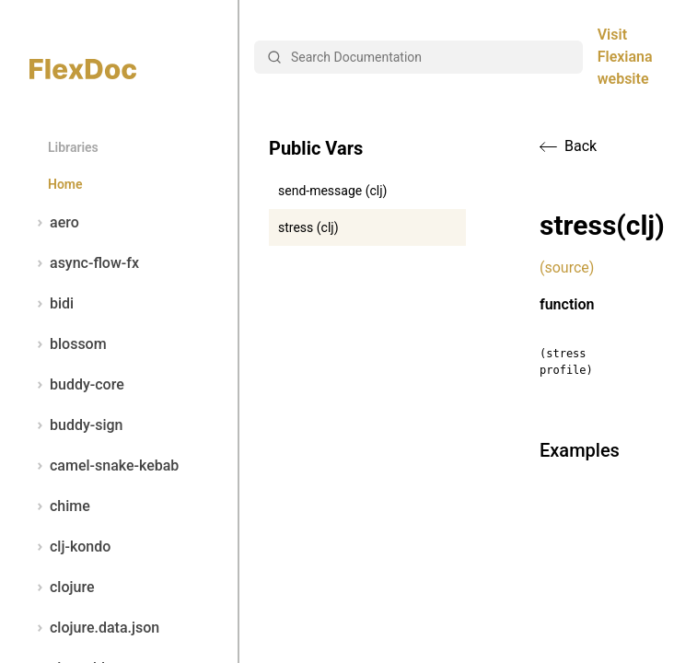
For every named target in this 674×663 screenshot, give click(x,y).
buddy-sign (75, 425)
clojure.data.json (94, 628)
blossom (68, 344)
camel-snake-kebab (104, 466)
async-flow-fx (84, 263)
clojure (62, 587)
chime (59, 506)
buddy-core (76, 385)
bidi (51, 304)
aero (54, 223)
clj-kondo (69, 547)
